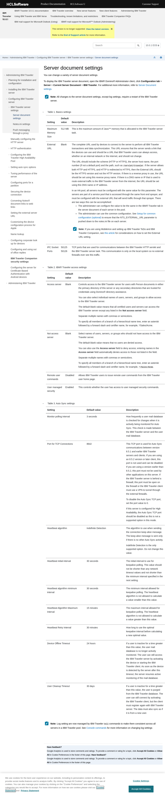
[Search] (138, 45)
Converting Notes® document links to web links (22, 203)
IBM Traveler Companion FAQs (116, 16)
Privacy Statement (30, 791)
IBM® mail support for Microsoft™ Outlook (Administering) (88, 22)
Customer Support (150, 4)
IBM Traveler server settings (80, 57)
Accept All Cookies (141, 789)
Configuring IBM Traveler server (51, 57)
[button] (5, 75)
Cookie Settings (141, 781)
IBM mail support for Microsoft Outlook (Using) (36, 22)
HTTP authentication (21, 148)
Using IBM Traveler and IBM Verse (31, 16)
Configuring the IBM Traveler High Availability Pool (23, 157)
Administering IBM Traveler (133, 11)
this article (110, 232)
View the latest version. (97, 29)
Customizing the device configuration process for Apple (23, 225)
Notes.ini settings (21, 124)
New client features (108, 11)
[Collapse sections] (155, 58)
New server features (86, 11)
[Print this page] (161, 58)
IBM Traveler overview (62, 11)
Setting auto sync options (23, 167)
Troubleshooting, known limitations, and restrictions (74, 16)
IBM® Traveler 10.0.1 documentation (32, 11)
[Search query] (117, 45)
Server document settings (106, 57)
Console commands (96, 727)
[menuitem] (32, 11)
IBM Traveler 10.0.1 (6, 16)
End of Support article (74, 35)
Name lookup (17, 234)
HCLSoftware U (77, 4)
